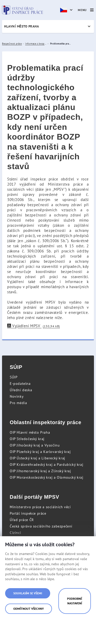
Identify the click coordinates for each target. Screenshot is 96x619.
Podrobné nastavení (74, 601)
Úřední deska (21, 390)
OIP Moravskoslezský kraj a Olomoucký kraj (46, 477)
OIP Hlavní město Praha (30, 432)
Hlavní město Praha (21, 26)
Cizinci (15, 532)
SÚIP (13, 377)
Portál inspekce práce (28, 513)
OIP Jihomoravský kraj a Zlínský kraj (40, 471)
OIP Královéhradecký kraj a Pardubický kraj (46, 464)
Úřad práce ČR (22, 519)
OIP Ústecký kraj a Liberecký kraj (37, 458)
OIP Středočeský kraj (27, 438)
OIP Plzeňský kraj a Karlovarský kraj (40, 451)
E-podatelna (20, 383)
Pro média (18, 402)
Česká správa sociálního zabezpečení (41, 526)
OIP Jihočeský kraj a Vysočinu (35, 445)
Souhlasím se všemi (27, 593)
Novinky (17, 396)
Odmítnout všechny (28, 609)
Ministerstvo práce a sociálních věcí (40, 507)
